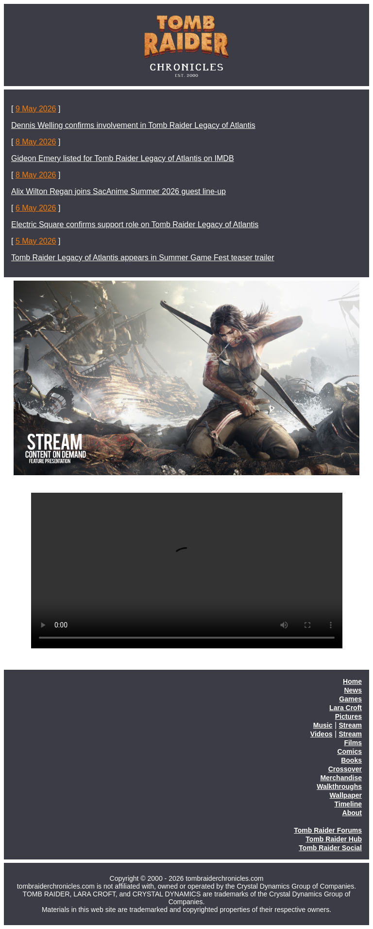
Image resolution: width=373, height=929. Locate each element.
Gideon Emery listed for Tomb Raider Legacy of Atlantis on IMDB (122, 158)
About (352, 813)
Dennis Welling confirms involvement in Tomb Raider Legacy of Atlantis (133, 125)
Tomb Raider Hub (333, 839)
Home (352, 681)
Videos (321, 734)
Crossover (345, 769)
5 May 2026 (36, 241)
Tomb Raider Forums (328, 830)
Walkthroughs (339, 786)
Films (353, 743)
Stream (350, 725)
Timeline (348, 804)
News (353, 690)
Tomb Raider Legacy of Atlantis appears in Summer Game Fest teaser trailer (142, 257)
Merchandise (341, 778)
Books (351, 760)
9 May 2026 (36, 109)
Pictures (348, 716)
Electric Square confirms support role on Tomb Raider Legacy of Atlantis (134, 224)
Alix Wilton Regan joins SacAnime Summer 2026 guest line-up (118, 191)
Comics (349, 751)
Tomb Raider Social (330, 848)
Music (323, 725)
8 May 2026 (36, 142)
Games (350, 699)
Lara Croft (345, 708)
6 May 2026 (36, 208)
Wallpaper (346, 795)
